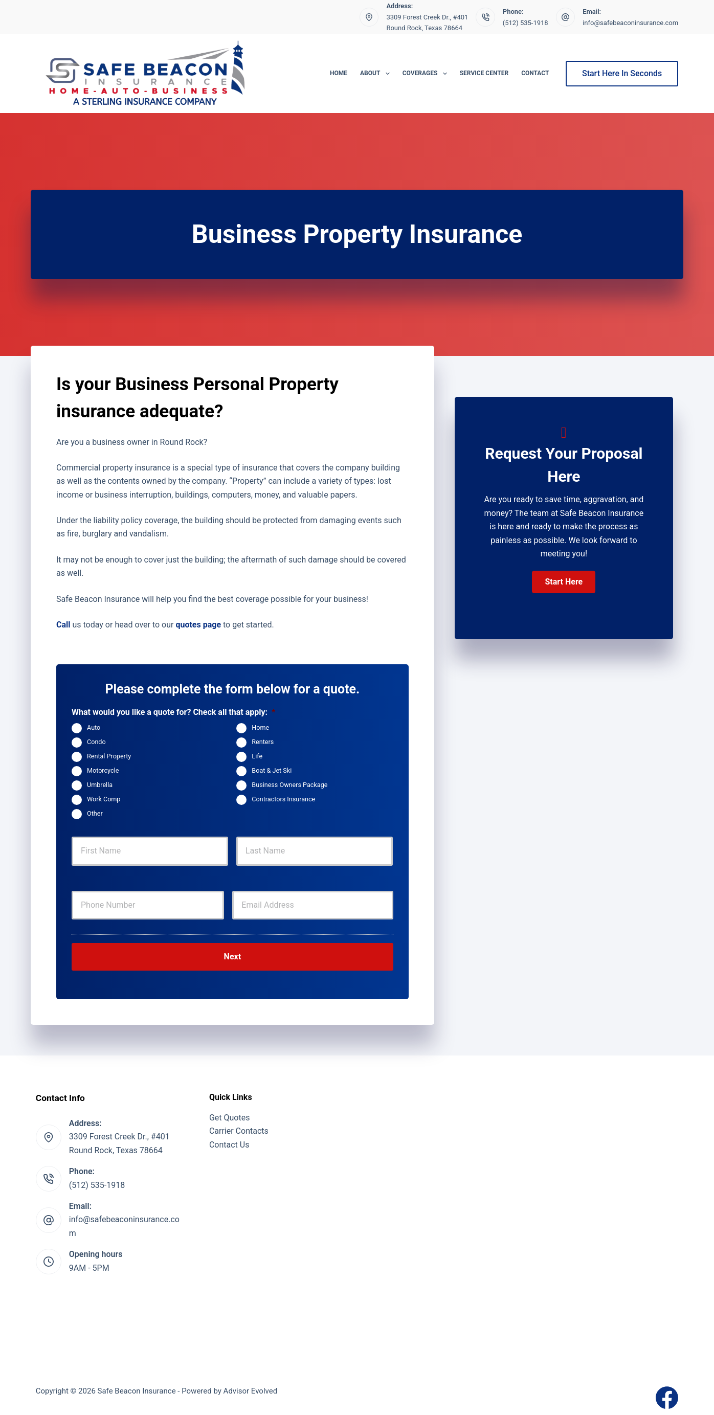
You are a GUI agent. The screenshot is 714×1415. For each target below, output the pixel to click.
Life (257, 756)
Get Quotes (229, 1110)
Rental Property (109, 756)
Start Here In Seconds (622, 73)
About (377, 74)
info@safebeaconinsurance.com (630, 23)
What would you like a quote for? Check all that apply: (173, 712)
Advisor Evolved (251, 1384)
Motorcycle (103, 770)
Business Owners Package (289, 785)
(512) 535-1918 (525, 23)
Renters (263, 742)
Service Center (484, 73)
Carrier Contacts (239, 1124)
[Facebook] (667, 1391)
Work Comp (103, 799)
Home (338, 73)
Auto (93, 727)
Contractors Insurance (283, 799)
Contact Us (229, 1137)
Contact (535, 73)
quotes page (198, 625)
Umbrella (100, 785)
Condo (96, 742)
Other (95, 813)
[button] (563, 582)
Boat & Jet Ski (272, 770)
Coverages (427, 74)
